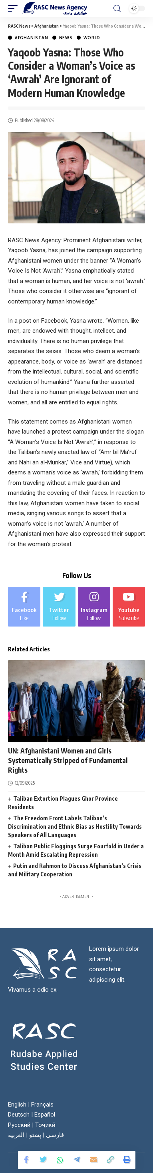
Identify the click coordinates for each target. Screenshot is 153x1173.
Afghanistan (31, 38)
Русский (19, 1125)
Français (42, 1104)
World (92, 38)
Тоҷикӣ (45, 1125)
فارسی (55, 1135)
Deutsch (19, 1114)
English (17, 1104)
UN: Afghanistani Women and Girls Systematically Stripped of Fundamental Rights (67, 760)
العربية (16, 1135)
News (66, 38)
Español (44, 1114)
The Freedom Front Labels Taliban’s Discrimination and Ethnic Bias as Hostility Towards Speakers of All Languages (75, 826)
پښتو (35, 1135)
